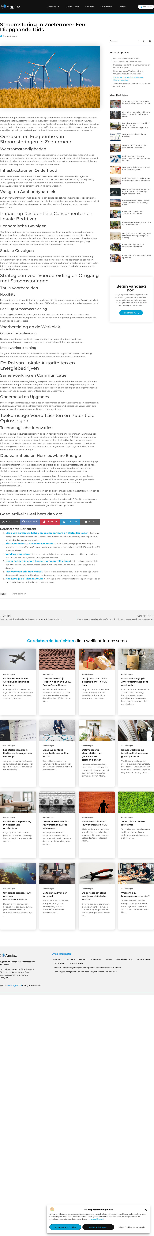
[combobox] (146, 7)
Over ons (53, 6)
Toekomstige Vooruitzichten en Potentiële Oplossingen (132, 84)
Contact (122, 6)
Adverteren (106, 6)
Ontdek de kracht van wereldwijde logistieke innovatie (16, 681)
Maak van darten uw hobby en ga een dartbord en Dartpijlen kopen (47, 533)
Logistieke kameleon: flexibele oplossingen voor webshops (18, 753)
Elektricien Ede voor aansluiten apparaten (136, 256)
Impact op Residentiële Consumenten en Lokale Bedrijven (131, 66)
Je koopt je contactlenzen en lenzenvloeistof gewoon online (136, 102)
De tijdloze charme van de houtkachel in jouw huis (95, 681)
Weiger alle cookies (98, 1227)
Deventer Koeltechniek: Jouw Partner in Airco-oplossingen (56, 824)
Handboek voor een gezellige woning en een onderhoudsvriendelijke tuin (135, 125)
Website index (76, 963)
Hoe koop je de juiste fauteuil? (24, 578)
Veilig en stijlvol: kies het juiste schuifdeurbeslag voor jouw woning (136, 235)
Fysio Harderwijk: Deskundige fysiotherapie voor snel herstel (136, 179)
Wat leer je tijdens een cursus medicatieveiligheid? (136, 168)
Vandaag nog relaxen (19, 554)
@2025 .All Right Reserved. (20, 985)
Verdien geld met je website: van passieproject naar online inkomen (85, 972)
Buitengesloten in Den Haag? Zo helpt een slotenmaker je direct (136, 202)
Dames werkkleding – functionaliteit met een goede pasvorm (134, 753)
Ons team (70, 959)
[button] (145, 1209)
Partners (89, 6)
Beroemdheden (144, 959)
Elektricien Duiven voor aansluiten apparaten (133, 212)
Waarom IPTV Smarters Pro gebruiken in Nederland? (134, 146)
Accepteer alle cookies (65, 1227)
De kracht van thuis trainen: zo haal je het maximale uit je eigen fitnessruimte (136, 191)
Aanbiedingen (10, 36)
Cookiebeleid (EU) (124, 959)
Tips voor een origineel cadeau (24, 571)
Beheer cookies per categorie (131, 1227)
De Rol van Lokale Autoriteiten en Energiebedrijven (128, 78)
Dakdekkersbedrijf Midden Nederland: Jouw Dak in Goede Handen (57, 681)
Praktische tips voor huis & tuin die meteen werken (136, 223)
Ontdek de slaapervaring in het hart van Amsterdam (17, 824)
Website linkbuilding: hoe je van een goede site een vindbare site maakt (87, 967)
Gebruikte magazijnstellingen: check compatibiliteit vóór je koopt (136, 114)
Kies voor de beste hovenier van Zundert (30, 543)
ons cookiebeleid (96, 1219)
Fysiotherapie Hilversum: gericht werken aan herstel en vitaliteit (136, 158)
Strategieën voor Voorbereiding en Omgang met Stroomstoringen (128, 72)
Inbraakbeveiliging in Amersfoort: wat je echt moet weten (134, 681)
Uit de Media (72, 6)
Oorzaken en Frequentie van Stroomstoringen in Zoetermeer (127, 59)
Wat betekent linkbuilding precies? (134, 135)
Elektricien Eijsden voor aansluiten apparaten (133, 245)
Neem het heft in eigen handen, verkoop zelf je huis (38, 561)
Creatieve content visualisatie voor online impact (56, 753)
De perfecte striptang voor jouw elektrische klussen (94, 896)
